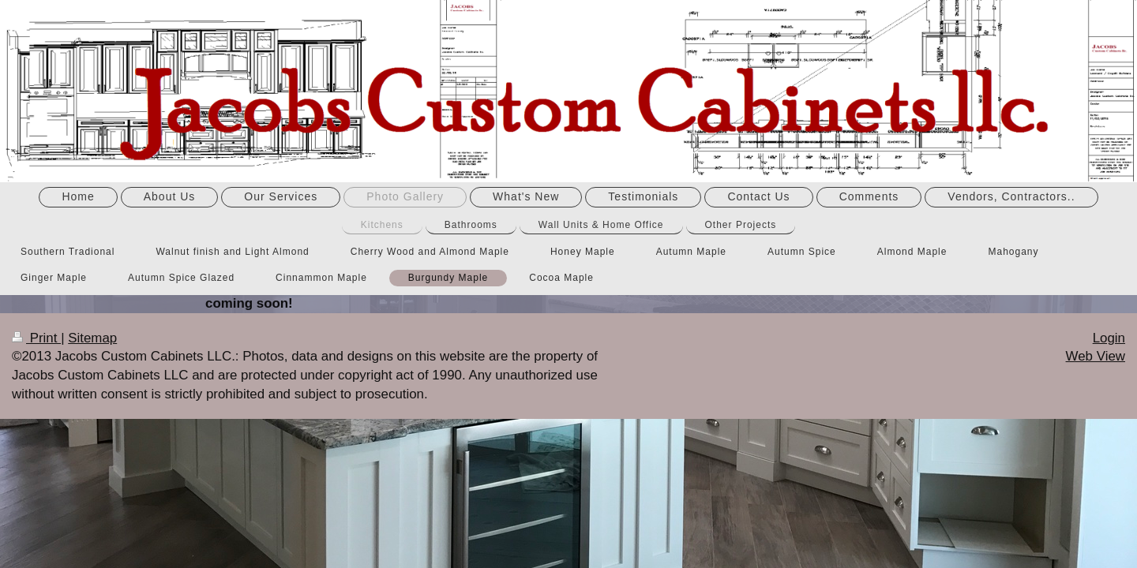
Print (36, 338)
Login (1109, 338)
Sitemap (92, 338)
